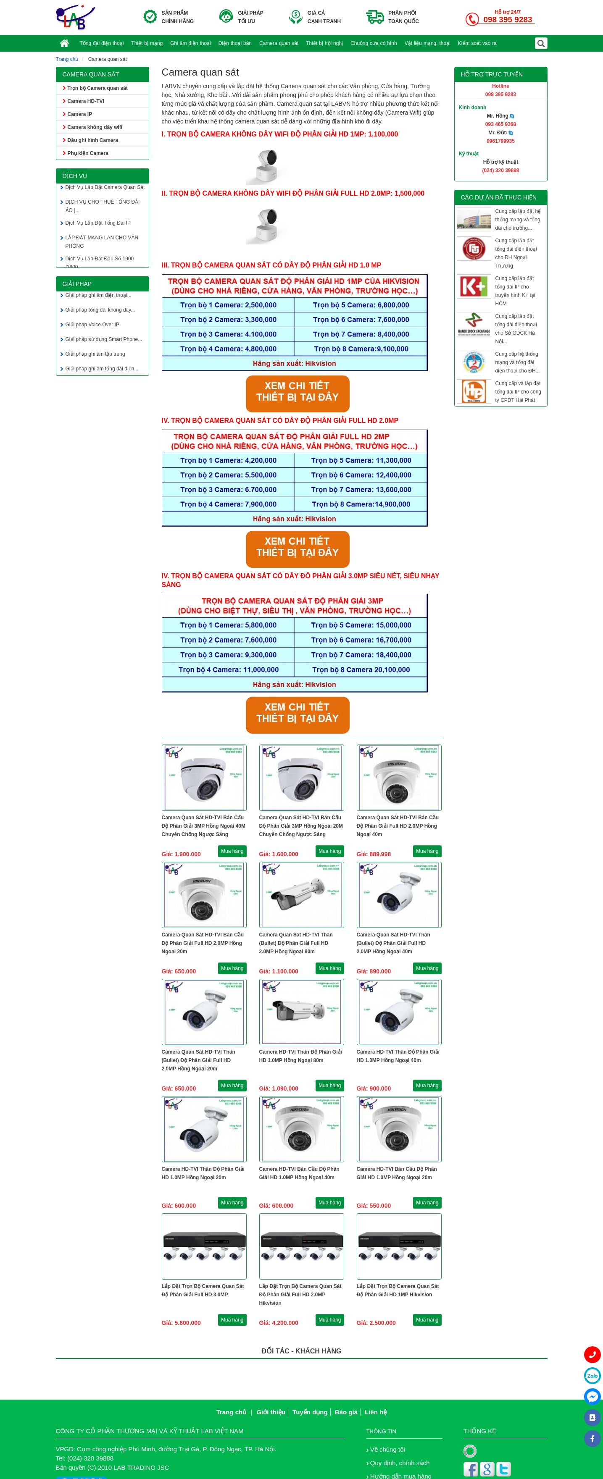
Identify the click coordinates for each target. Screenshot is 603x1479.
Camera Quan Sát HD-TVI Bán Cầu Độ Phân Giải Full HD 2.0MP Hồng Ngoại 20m (203, 943)
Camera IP (80, 114)
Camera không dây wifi (95, 127)
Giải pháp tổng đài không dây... (100, 312)
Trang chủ (67, 59)
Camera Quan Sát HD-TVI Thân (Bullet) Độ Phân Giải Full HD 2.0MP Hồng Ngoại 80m (296, 943)
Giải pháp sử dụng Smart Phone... (104, 341)
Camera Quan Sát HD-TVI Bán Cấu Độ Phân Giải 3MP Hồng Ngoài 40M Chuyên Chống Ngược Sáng (203, 826)
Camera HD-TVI (86, 101)
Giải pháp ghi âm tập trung (95, 356)
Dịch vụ (75, 176)
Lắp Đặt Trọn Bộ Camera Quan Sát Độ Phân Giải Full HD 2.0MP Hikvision (300, 1294)
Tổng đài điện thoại (102, 43)
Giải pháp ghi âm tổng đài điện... (102, 371)
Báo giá (346, 1412)
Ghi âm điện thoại (190, 43)
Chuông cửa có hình (373, 43)
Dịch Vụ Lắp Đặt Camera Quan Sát (105, 189)
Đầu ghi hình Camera (93, 140)
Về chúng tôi (387, 1449)
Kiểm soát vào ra (477, 43)
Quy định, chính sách (400, 1462)
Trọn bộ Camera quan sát (98, 88)
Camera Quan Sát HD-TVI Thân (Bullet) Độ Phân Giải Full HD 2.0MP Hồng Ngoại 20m (198, 1060)
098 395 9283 (507, 19)
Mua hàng (232, 851)
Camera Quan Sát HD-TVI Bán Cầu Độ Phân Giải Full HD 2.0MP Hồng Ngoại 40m (398, 826)
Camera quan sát (278, 43)
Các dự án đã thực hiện (499, 197)
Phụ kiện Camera (88, 153)
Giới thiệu (270, 1412)
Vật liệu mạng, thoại (427, 43)
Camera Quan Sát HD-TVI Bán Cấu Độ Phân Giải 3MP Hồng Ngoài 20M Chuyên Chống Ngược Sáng (301, 826)
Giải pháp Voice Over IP (92, 327)
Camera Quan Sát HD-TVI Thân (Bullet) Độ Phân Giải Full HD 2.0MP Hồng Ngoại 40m (393, 943)
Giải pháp (77, 284)
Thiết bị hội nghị (324, 43)
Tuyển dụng (309, 1412)
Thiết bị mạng (147, 43)
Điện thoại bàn (235, 43)
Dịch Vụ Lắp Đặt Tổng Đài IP (98, 225)
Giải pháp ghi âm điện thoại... (99, 297)
